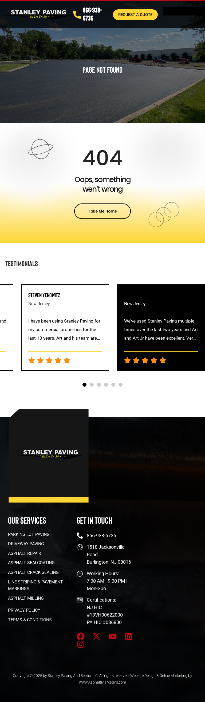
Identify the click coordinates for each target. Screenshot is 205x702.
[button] (84, 385)
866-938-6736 (92, 13)
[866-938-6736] (77, 14)
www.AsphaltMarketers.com (102, 682)
